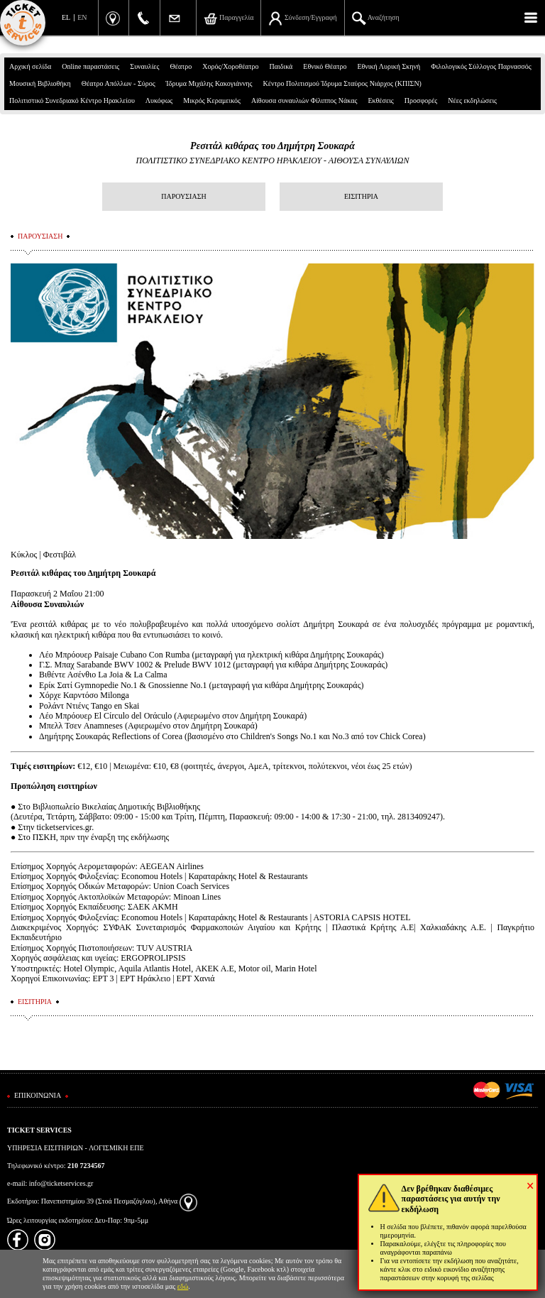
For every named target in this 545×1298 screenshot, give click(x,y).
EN (82, 17)
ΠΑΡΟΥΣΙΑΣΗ (183, 196)
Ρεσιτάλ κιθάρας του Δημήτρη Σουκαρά (272, 146)
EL (66, 17)
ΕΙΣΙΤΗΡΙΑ (361, 196)
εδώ (183, 1286)
